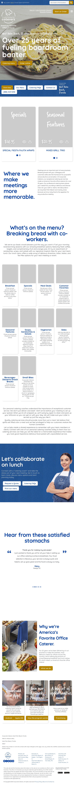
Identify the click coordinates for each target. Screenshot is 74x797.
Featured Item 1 (20, 155)
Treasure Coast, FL (23, 773)
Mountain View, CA (23, 768)
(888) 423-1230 (9, 92)
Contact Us (50, 87)
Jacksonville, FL (36, 775)
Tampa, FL (21, 775)
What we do (49, 680)
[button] (71, 11)
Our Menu (20, 87)
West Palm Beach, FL (37, 773)
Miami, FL (34, 777)
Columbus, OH (62, 766)
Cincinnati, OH (62, 768)
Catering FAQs (35, 87)
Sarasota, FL (35, 766)
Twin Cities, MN (49, 773)
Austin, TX (61, 770)
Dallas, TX (61, 773)
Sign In (32, 10)
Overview (7, 87)
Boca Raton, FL (49, 768)
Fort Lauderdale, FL (50, 766)
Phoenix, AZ (21, 766)
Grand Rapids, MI (49, 772)
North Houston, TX (63, 772)
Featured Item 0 (17, 155)
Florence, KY (48, 770)
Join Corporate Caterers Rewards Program (43, 11)
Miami (12, 2)
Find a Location (71, 2)
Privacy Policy (38, 794)
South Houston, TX (63, 775)
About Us (45, 794)
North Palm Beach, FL (37, 768)
